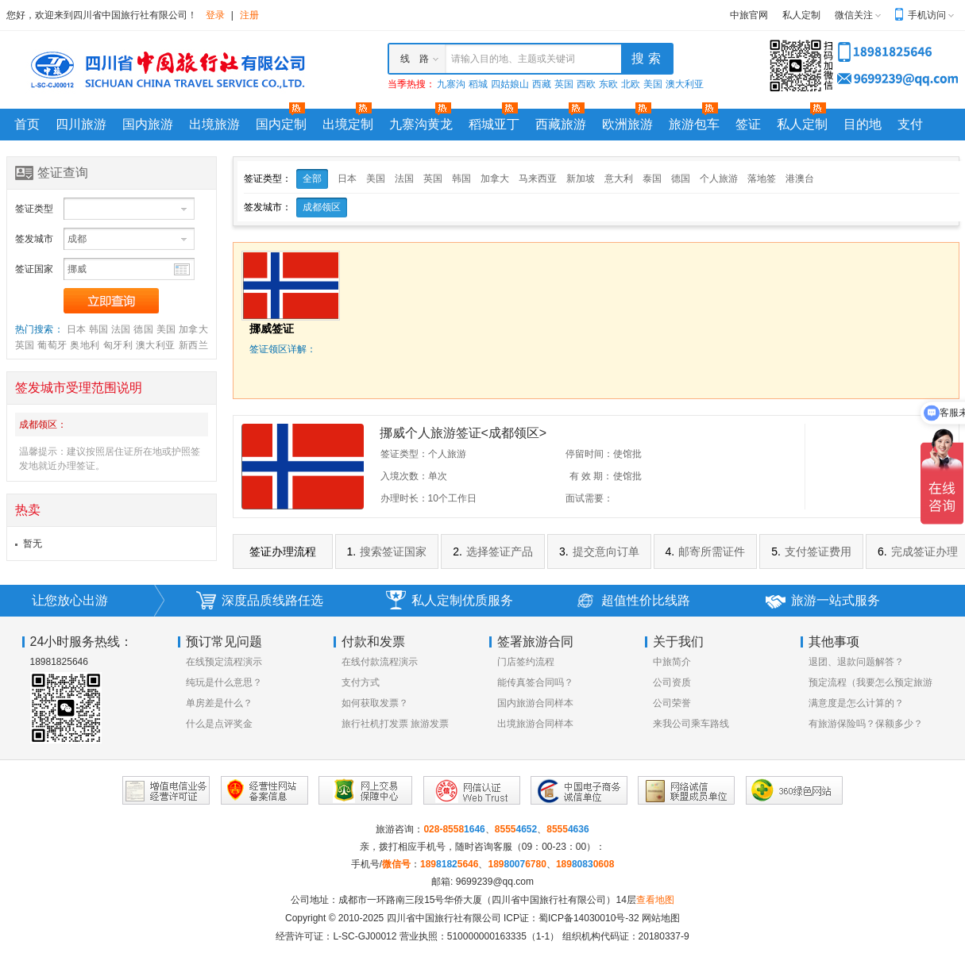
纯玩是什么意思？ (224, 682)
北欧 (630, 84)
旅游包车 (694, 124)
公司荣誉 (672, 703)
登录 (215, 15)
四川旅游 (81, 124)
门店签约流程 (525, 661)
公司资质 (672, 682)
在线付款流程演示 (380, 661)
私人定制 (801, 15)
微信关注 (854, 15)
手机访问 (927, 15)
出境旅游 (214, 124)
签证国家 (34, 269)
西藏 (541, 84)
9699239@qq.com (495, 881)
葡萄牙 (52, 345)
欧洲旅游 (627, 124)
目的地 (862, 124)
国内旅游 (147, 124)
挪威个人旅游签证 (463, 433)
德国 (143, 329)
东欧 (608, 84)
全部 (312, 178)
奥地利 (84, 345)
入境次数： (404, 476)
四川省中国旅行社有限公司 (444, 918)
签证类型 (34, 208)
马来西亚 (538, 178)
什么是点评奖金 (219, 723)
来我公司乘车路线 (691, 723)
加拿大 (193, 329)
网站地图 (661, 918)
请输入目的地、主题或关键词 (513, 58)
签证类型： (404, 453)
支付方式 (361, 682)
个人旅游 (719, 178)
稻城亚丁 (494, 124)
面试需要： (589, 498)
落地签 (761, 178)
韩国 (99, 329)
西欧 (586, 84)
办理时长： (404, 498)
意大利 (618, 178)
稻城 (478, 84)
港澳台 (800, 178)
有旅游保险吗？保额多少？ (866, 723)
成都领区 (322, 207)
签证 (748, 124)
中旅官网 (749, 15)
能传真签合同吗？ (535, 682)
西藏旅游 (560, 124)
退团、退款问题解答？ (856, 661)
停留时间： (589, 453)
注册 (249, 15)
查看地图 (655, 899)
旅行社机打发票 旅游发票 (395, 723)
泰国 (652, 178)
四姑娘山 (510, 84)
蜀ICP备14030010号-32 (588, 918)
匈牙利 (118, 345)
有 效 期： (591, 476)
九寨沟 (451, 84)
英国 (563, 84)
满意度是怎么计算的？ (856, 703)
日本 (77, 329)
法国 (121, 329)
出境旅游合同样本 (535, 723)
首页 (27, 124)
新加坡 (580, 178)
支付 (910, 124)
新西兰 (193, 345)
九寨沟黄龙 (421, 124)
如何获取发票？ (375, 703)
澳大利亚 (685, 84)
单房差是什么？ (219, 703)
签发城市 (34, 238)
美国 (652, 84)
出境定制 (347, 124)
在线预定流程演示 (224, 661)
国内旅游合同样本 (535, 703)
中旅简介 (672, 661)
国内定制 (281, 124)
